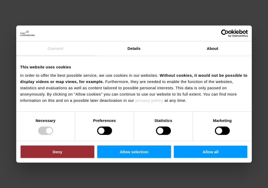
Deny (57, 151)
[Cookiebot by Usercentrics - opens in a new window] (225, 33)
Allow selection (134, 151)
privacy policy (149, 100)
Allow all (211, 151)
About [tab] (212, 48)
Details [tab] (134, 48)
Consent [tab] (56, 48)
